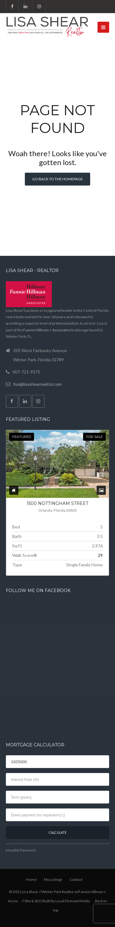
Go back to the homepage (57, 179)
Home (31, 879)
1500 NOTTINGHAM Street (57, 503)
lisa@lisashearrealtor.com (37, 384)
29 (100, 555)
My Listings (53, 879)
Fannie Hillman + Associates (47, 330)
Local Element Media (73, 901)
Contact (76, 879)
